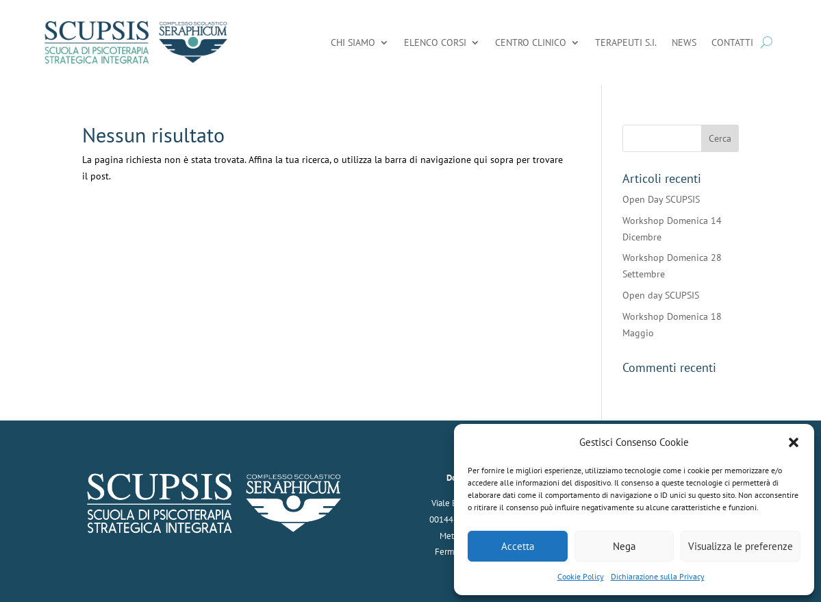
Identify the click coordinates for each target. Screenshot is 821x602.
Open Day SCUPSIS (661, 199)
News (684, 42)
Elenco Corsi (435, 42)
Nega (624, 546)
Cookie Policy (580, 576)
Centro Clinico (530, 42)
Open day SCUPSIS (660, 295)
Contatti (732, 42)
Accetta (517, 546)
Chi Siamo (353, 42)
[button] (793, 442)
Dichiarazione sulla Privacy (658, 576)
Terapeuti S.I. (626, 42)
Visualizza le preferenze (740, 546)
